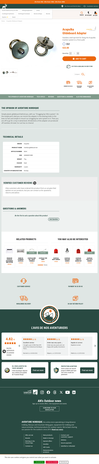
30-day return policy (90, 87)
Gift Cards (46, 447)
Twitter (61, 392)
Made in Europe (48, 438)
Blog (30, 392)
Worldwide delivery (79, 87)
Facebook (48, 392)
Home (3, 21)
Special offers (47, 441)
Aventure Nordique (32, 422)
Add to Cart (81, 59)
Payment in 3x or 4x (68, 86)
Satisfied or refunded (68, 446)
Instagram (42, 392)
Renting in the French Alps (30, 442)
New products (47, 435)
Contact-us (29, 446)
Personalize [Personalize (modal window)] (63, 462)
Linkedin (74, 392)
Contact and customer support (67, 436)
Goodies (46, 444)
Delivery (63, 440)
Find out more (38, 370)
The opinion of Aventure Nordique (21, 97)
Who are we (29, 435)
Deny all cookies (52, 462)
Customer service (23, 286)
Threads (54, 392)
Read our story (57, 429)
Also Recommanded (83, 97)
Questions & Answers (65, 97)
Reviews (51, 97)
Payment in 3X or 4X (75, 286)
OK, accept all (39, 462)
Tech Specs (41, 97)
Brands (27, 438)
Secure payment (66, 443)
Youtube (67, 392)
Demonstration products (48, 451)
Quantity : (65, 53)
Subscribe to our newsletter (49, 409)
